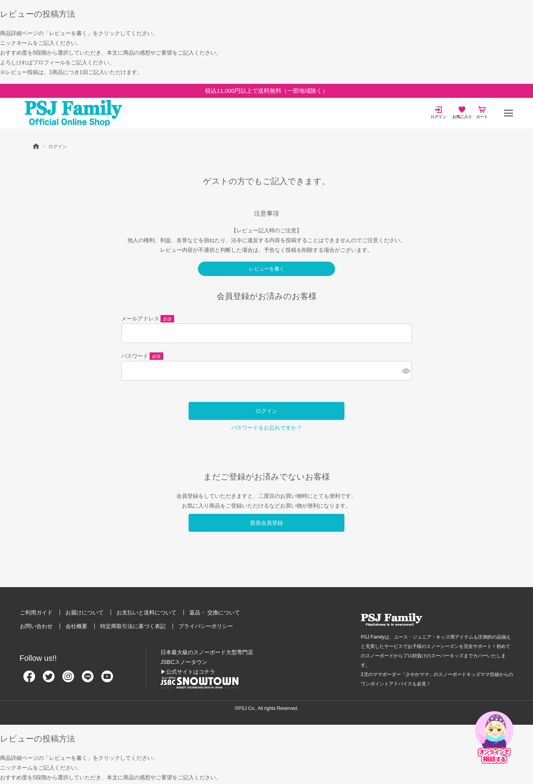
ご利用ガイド (36, 612)
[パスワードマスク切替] (405, 370)
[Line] (88, 679)
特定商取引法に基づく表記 (133, 626)
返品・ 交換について (214, 612)
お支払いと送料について (146, 612)
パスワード (142, 356)
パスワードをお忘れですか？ (266, 428)
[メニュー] (508, 113)
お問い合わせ (36, 626)
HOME (36, 146)
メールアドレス (147, 319)
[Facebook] (29, 679)
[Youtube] (107, 679)
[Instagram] (68, 679)
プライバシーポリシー (205, 626)
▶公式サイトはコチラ (188, 672)
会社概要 (76, 626)
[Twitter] (49, 679)
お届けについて (84, 612)
